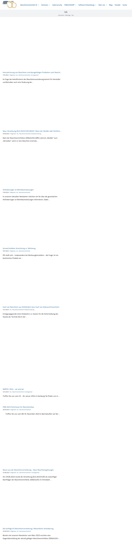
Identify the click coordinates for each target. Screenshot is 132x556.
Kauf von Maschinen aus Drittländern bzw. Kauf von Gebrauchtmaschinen (31, 307)
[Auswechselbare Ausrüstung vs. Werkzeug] (33, 225)
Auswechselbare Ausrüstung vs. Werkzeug (19, 248)
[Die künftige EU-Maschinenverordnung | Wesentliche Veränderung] (33, 506)
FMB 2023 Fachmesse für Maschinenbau (18, 407)
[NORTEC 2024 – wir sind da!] (33, 354)
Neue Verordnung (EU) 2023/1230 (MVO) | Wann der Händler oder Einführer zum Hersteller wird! (40, 131)
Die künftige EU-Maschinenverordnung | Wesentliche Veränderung (28, 529)
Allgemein (12, 75)
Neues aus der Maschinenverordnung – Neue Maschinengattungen (28, 470)
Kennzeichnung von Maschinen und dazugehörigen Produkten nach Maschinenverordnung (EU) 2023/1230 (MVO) (46, 72)
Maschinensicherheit (24, 75)
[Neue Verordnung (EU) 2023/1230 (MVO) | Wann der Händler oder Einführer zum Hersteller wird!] (33, 108)
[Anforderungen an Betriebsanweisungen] (33, 167)
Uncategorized (34, 75)
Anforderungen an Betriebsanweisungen (18, 190)
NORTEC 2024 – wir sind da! (13, 389)
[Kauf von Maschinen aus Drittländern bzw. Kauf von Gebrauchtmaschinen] (33, 284)
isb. (17, 75)
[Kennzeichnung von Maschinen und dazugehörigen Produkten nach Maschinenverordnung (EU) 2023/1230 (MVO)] (33, 45)
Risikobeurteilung (36, 134)
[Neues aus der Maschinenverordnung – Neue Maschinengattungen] (33, 443)
